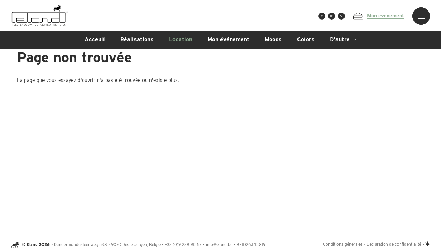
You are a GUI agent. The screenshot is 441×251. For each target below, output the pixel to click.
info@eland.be (219, 244)
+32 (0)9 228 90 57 (183, 244)
